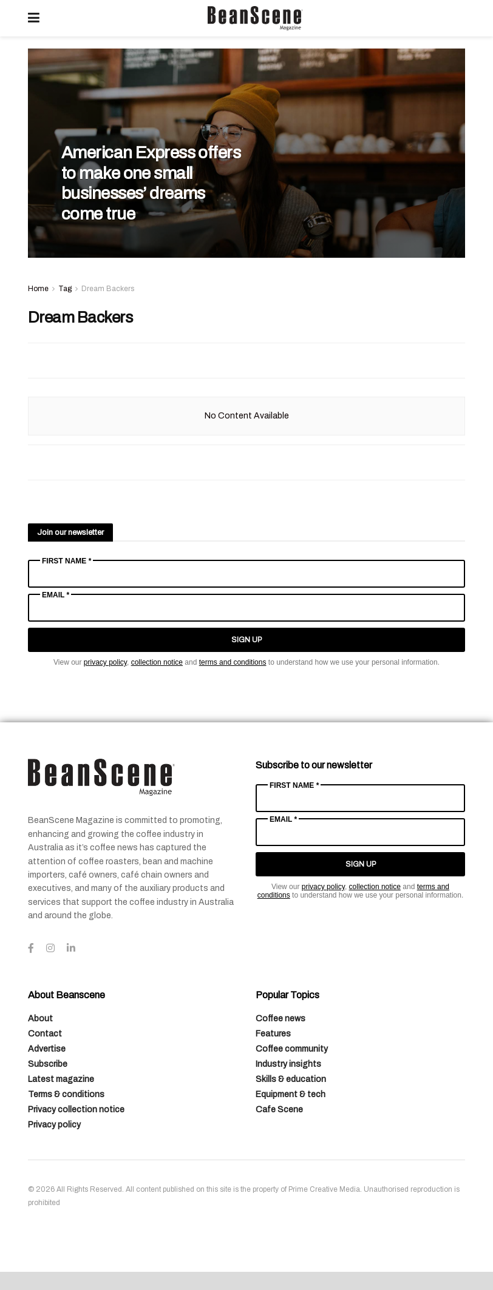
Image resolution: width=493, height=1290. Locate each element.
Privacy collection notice (76, 1109)
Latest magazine (61, 1079)
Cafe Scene (279, 1109)
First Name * (66, 561)
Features (273, 1033)
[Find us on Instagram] (50, 948)
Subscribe (47, 1064)
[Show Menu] (33, 18)
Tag (65, 288)
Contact (45, 1033)
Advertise (47, 1048)
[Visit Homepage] (255, 18)
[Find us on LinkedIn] (71, 948)
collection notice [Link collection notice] (157, 662)
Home (38, 288)
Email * (55, 595)
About (40, 1018)
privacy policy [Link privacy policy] (105, 662)
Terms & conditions (66, 1094)
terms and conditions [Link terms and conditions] (233, 662)
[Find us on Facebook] (31, 948)
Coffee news (280, 1018)
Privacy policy (54, 1124)
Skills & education (291, 1079)
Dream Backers (107, 288)
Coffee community (292, 1048)
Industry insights (288, 1064)
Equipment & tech (290, 1094)
